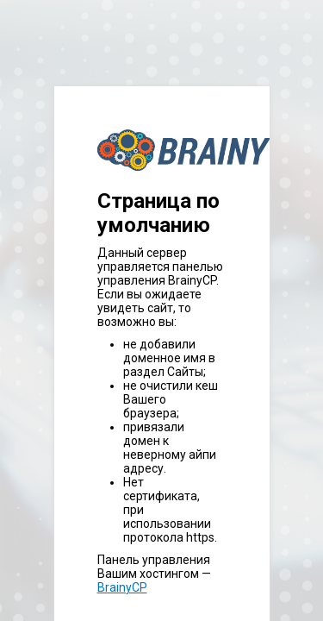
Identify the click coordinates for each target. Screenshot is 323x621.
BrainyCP (122, 587)
